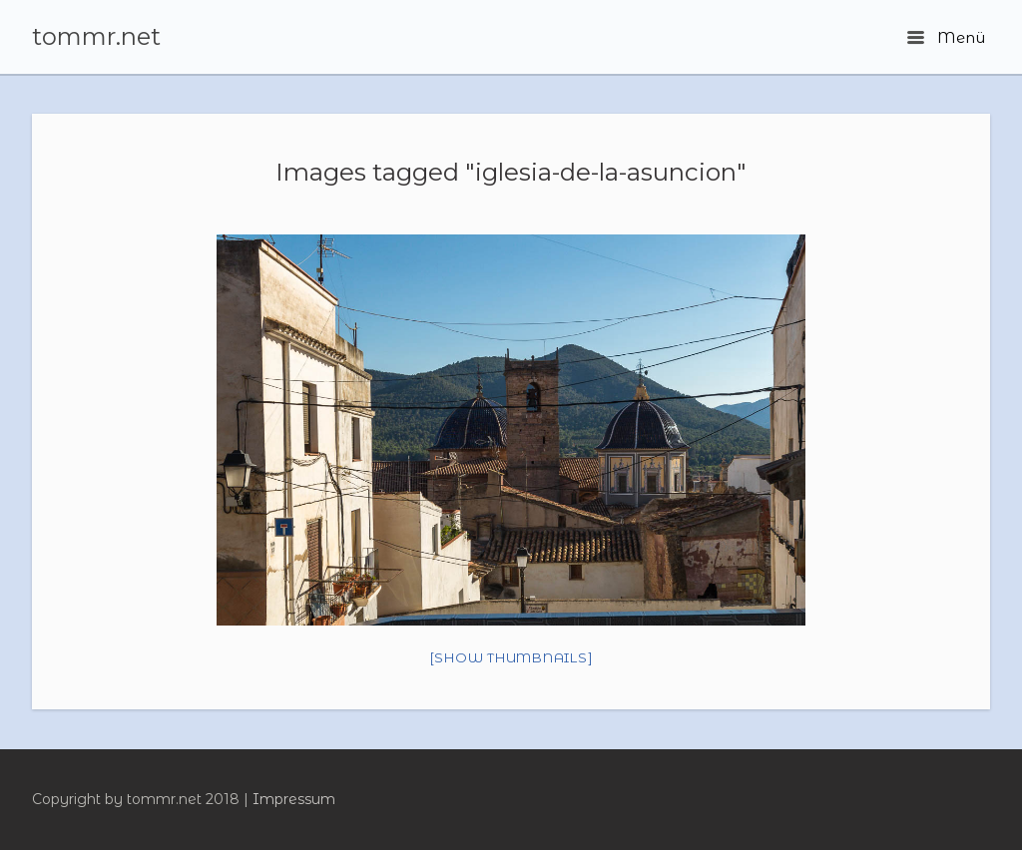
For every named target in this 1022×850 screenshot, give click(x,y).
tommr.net (96, 37)
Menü (946, 37)
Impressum (294, 799)
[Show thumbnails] (511, 657)
